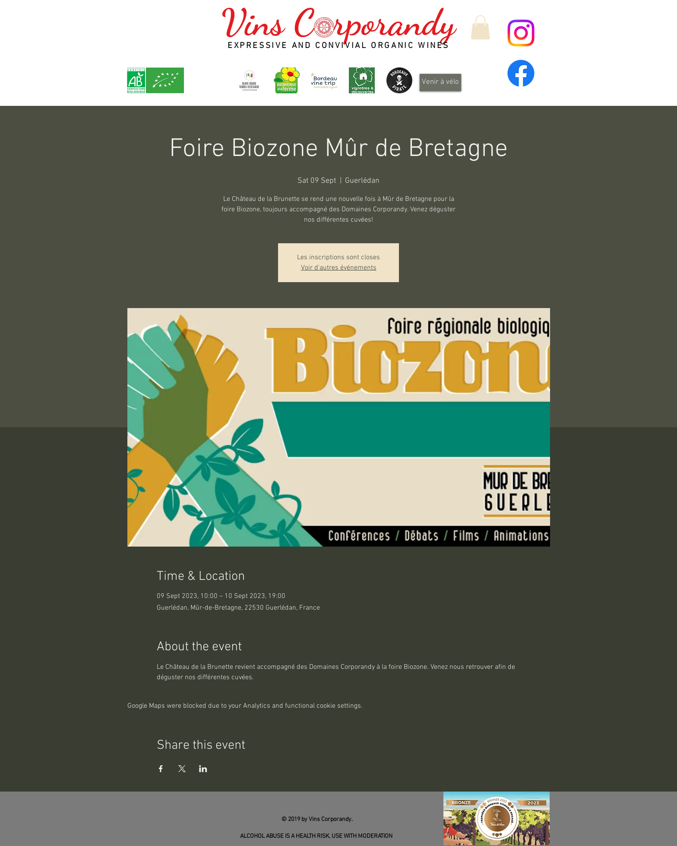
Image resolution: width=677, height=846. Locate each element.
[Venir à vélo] (440, 82)
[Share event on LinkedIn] (203, 768)
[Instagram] (521, 33)
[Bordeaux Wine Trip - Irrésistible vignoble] (324, 80)
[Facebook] (521, 73)
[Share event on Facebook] (161, 768)
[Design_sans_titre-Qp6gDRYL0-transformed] (399, 80)
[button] (480, 27)
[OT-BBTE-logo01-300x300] (249, 80)
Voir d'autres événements (338, 268)
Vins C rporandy (338, 22)
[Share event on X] (182, 768)
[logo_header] (287, 80)
